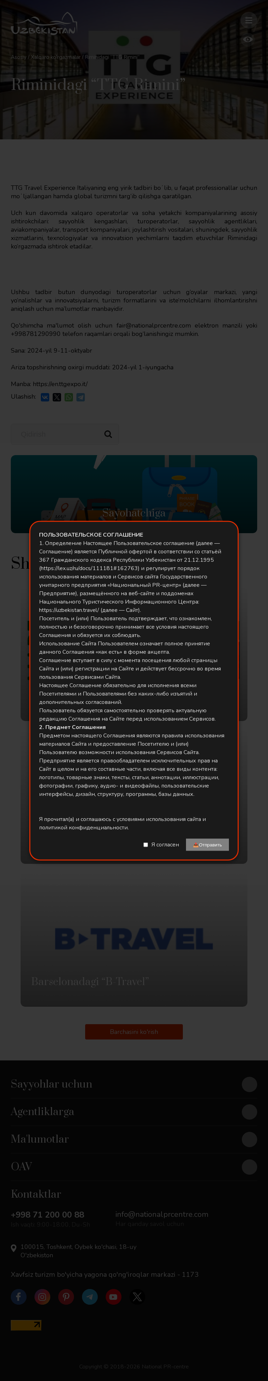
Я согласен (165, 845)
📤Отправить (207, 844)
